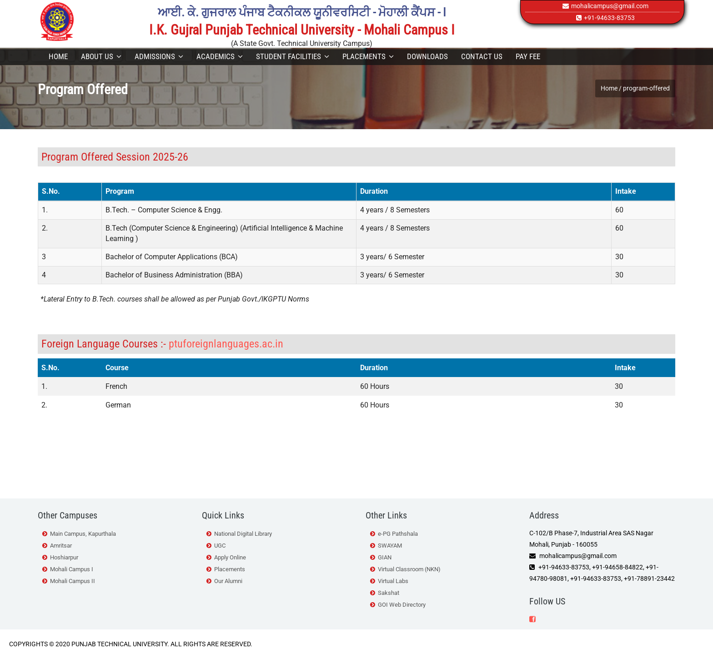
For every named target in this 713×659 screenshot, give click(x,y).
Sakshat (388, 592)
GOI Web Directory (402, 604)
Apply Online (230, 557)
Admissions (159, 56)
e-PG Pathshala (398, 533)
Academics (219, 56)
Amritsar (61, 545)
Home (58, 56)
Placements (368, 56)
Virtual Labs (393, 581)
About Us (101, 56)
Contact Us (481, 56)
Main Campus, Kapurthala (83, 533)
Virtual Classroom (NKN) (409, 569)
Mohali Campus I (71, 569)
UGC (220, 545)
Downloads (427, 56)
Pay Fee (528, 56)
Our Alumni (228, 581)
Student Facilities (292, 56)
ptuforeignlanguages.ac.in (226, 343)
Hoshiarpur (64, 557)
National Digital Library (243, 533)
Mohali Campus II (72, 581)
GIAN (385, 557)
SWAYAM (390, 545)
